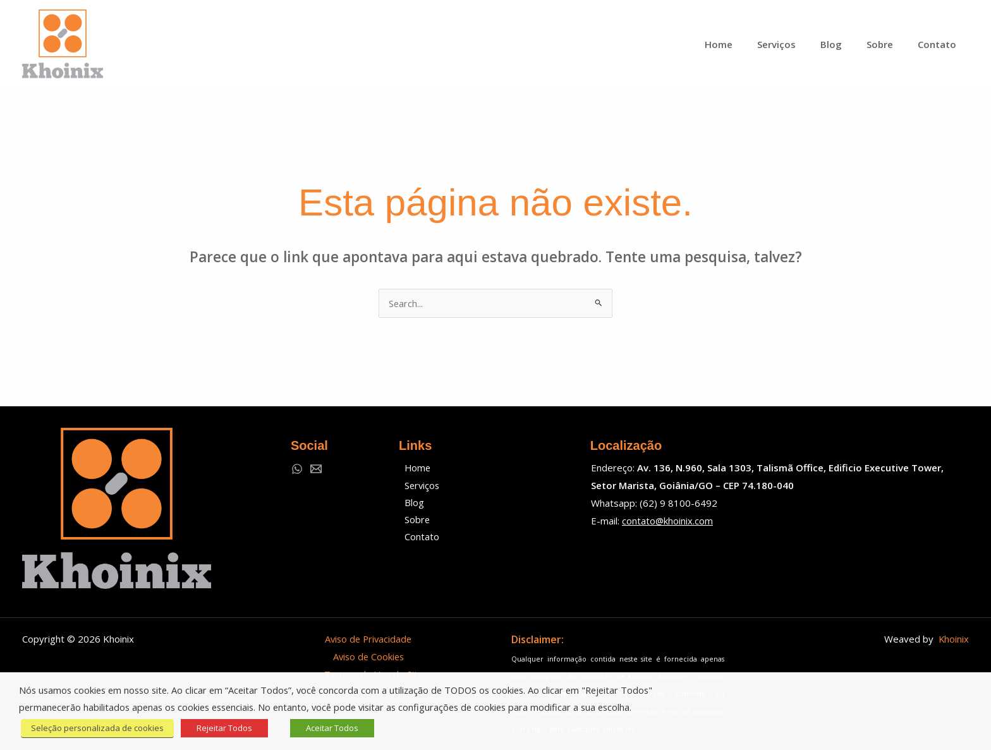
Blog (411, 503)
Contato (418, 538)
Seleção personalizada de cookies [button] (95, 728)
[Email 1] (316, 469)
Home (415, 467)
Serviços (419, 485)
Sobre (414, 520)
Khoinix (953, 638)
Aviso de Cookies (368, 656)
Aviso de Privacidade (368, 638)
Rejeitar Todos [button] (221, 728)
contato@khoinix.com (668, 520)
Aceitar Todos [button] (329, 728)
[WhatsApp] (297, 469)
